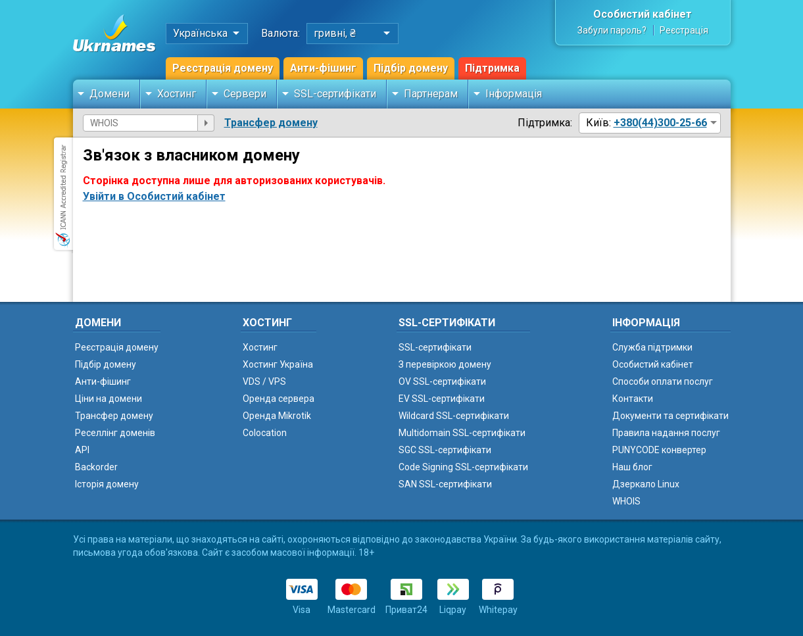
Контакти (632, 398)
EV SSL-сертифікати (442, 398)
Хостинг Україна (278, 364)
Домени (109, 93)
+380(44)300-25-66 (660, 122)
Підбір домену (411, 68)
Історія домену (107, 484)
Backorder (96, 467)
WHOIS (626, 501)
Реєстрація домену (222, 68)
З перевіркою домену (445, 364)
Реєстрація (684, 30)
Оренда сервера (278, 398)
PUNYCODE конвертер (659, 450)
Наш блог (632, 467)
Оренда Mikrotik (277, 415)
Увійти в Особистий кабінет (154, 196)
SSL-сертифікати (335, 93)
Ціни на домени (108, 398)
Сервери (245, 93)
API (82, 450)
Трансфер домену (271, 122)
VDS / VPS (264, 381)
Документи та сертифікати (670, 415)
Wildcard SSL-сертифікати (454, 415)
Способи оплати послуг (662, 381)
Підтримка (492, 68)
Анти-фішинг (323, 68)
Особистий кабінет (642, 14)
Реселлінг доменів (115, 433)
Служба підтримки (652, 347)
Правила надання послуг (666, 433)
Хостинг (176, 93)
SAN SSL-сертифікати (445, 484)
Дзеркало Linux (645, 484)
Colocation (265, 433)
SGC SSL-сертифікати (445, 450)
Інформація (513, 93)
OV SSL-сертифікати (442, 381)
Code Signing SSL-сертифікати (463, 467)
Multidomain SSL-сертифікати (462, 433)
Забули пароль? (611, 30)
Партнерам (431, 93)
